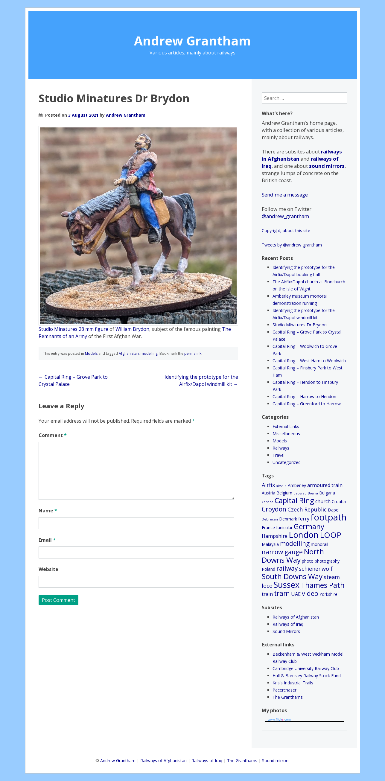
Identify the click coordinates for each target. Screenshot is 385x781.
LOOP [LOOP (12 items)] (330, 534)
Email (47, 540)
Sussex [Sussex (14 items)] (286, 584)
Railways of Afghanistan (296, 617)
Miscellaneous (286, 433)
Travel (278, 455)
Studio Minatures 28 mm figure (73, 329)
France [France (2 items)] (268, 527)
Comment (53, 435)
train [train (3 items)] (267, 594)
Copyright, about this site (286, 230)
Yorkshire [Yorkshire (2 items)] (328, 594)
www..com (279, 719)
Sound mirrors (276, 760)
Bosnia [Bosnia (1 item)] (313, 493)
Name (48, 510)
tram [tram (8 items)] (282, 593)
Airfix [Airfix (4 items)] (268, 484)
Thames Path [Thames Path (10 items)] (323, 585)
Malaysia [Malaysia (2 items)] (270, 544)
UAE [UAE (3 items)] (296, 594)
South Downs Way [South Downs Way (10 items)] (292, 576)
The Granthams (288, 697)
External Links (286, 426)
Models (91, 353)
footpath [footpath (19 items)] (328, 517)
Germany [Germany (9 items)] (309, 526)
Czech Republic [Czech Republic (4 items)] (307, 509)
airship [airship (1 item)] (281, 486)
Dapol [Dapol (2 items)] (334, 510)
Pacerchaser (284, 690)
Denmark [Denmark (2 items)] (288, 519)
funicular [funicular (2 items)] (284, 527)
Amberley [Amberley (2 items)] (297, 485)
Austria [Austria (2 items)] (268, 493)
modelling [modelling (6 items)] (295, 543)
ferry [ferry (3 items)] (303, 518)
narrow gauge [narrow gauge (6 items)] (282, 552)
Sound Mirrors (286, 631)
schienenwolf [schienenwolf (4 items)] (316, 568)
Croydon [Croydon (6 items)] (274, 509)
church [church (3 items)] (323, 501)
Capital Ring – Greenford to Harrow (307, 404)
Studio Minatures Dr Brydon (300, 325)
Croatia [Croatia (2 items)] (339, 501)
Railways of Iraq (288, 624)
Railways (281, 448)
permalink (192, 353)
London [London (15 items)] (304, 534)
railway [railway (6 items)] (287, 568)
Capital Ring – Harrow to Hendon (304, 396)
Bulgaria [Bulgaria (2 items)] (327, 493)
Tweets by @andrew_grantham (292, 245)
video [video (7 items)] (310, 593)
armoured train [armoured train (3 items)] (325, 485)
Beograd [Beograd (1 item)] (300, 493)
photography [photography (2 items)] (327, 561)
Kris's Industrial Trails (293, 683)
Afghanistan (129, 353)
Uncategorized (287, 462)
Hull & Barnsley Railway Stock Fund (307, 675)
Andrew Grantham (192, 40)
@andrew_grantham (285, 216)
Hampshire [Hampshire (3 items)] (274, 536)
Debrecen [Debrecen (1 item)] (270, 519)
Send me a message (285, 194)
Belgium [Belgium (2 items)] (284, 493)
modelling (149, 353)
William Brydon (132, 329)
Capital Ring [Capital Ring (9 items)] (294, 500)
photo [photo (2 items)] (308, 561)
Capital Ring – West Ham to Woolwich (309, 360)
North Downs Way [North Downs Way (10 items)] (293, 555)
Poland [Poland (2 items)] (268, 569)
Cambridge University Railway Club (306, 668)
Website (48, 569)
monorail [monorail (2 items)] (319, 544)
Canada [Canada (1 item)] (267, 502)
